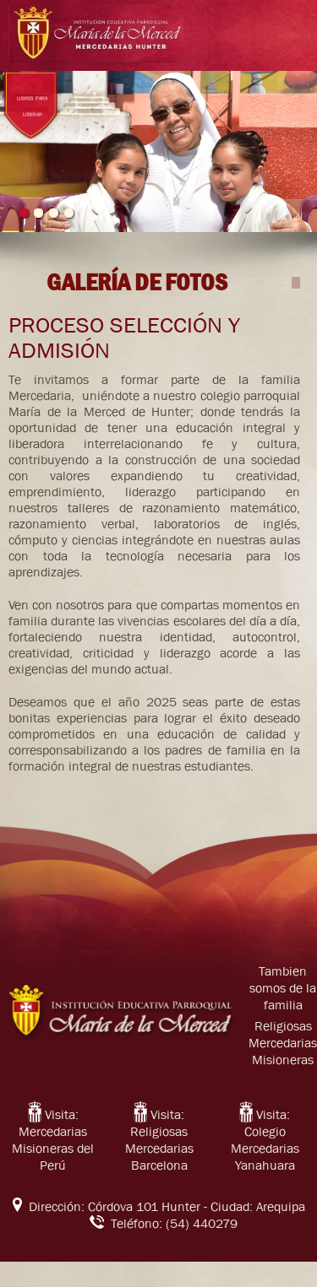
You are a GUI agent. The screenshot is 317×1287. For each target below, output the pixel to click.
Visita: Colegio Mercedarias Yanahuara (265, 1140)
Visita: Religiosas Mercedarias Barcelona (159, 1140)
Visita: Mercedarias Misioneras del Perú (53, 1140)
